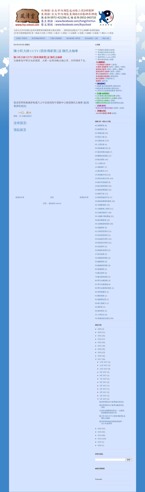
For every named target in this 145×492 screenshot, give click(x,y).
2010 (100, 442)
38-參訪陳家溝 (100, 220)
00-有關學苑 (99, 126)
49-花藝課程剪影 (101, 258)
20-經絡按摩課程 (101, 190)
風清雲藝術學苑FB (38, 38)
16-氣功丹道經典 (101, 182)
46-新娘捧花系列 (101, 250)
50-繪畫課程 (99, 262)
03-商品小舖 (99, 137)
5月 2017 (103, 386)
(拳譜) (123, 67)
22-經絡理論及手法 (102, 197)
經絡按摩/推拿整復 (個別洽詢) (107, 88)
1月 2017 (103, 399)
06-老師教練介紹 (101, 148)
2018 (100, 356)
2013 (100, 439)
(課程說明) (114, 76)
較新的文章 (20, 197)
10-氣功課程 (99, 160)
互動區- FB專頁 (21, 38)
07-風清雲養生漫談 (102, 152)
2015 (100, 432)
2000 (100, 445)
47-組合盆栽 (99, 254)
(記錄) (122, 108)
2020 (100, 349)
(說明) (116, 108)
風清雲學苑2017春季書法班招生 (111, 402)
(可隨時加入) (110, 78)
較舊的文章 (84, 197)
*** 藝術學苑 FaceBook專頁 (105, 57)
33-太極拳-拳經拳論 (102, 216)
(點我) (114, 65)
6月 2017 (103, 382)
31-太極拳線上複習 (102, 209)
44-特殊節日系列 (101, 243)
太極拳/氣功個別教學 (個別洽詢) (108, 86)
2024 (100, 336)
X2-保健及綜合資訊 (102, 318)
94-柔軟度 (99, 307)
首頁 (52, 197)
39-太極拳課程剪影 (102, 224)
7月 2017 (103, 379)
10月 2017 (104, 369)
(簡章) (111, 67)
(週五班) (104, 81)
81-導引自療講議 (101, 284)
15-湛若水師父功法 (102, 178)
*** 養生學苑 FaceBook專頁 (105, 55)
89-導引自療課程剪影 (103, 288)
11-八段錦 (99, 163)
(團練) (121, 69)
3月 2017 (103, 392)
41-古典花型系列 (101, 231)
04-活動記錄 (99, 141)
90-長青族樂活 (100, 292)
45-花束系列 (99, 247)
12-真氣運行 (99, 167)
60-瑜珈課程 (99, 269)
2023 (100, 339)
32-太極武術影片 (25, 116)
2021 (100, 346)
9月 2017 (103, 372)
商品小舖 (105, 38)
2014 (100, 435)
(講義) (123, 74)
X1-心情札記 (100, 315)
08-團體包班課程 (101, 156)
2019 (100, 352)
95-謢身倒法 (99, 311)
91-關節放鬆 (99, 296)
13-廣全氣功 (99, 171)
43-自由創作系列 (101, 239)
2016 (100, 429)
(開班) (117, 67)
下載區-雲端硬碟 (56, 38)
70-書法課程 (99, 273)
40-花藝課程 (99, 228)
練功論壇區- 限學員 (73, 38)
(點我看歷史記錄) (117, 103)
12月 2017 (104, 362)
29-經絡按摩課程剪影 (103, 201)
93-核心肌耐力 (100, 303)
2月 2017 (103, 396)
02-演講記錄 (99, 133)
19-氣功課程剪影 (101, 186)
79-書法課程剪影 (101, 277)
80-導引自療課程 (101, 281)
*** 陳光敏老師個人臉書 (104, 59)
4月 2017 (103, 389)
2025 (100, 332)
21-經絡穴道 (99, 194)
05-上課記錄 (99, 144)
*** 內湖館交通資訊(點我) (105, 50)
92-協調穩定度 (100, 299)
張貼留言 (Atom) (55, 203)
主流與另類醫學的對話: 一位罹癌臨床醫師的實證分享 (111, 412)
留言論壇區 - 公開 (91, 38)
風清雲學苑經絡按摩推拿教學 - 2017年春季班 (111, 422)
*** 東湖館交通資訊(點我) (105, 52)
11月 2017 (104, 365)
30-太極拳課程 (100, 205)
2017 (100, 359)
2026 (100, 329)
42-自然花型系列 (101, 235)
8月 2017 (103, 375)
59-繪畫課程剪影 (101, 265)
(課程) (118, 96)
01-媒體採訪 (99, 129)
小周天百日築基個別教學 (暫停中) (109, 91)
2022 (100, 342)
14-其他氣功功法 (101, 175)
